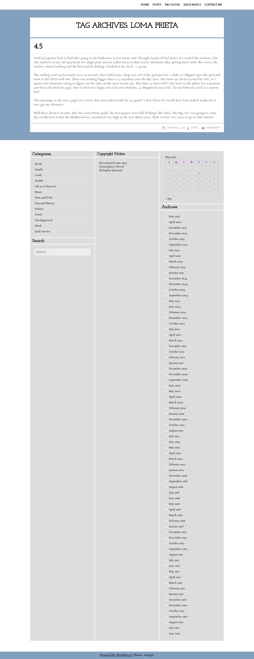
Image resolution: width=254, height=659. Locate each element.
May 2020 (174, 391)
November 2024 (178, 284)
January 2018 (176, 526)
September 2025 (178, 245)
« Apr (168, 199)
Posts (157, 5)
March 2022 (176, 340)
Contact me (213, 5)
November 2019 (178, 419)
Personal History (45, 203)
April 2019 (175, 453)
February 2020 (177, 408)
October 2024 (177, 290)
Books (38, 164)
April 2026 (175, 222)
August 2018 (176, 487)
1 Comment (213, 127)
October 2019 (177, 425)
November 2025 (178, 233)
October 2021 (176, 352)
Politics (39, 209)
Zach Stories (42, 231)
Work (38, 226)
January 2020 (176, 414)
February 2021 (177, 357)
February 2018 (177, 521)
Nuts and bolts (43, 198)
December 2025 (178, 228)
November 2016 (178, 605)
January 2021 (176, 363)
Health (39, 181)
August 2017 (176, 555)
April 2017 (175, 577)
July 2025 (174, 250)
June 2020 (175, 385)
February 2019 (177, 464)
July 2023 (174, 329)
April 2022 (175, 335)
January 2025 (176, 273)
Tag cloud (172, 5)
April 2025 (175, 256)
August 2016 (176, 622)
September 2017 (178, 549)
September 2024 (178, 295)
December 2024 (178, 278)
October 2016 (177, 611)
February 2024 (177, 312)
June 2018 (174, 498)
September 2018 (178, 481)
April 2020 (175, 397)
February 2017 (177, 588)
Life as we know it (45, 186)
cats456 (148, 655)
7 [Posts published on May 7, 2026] (198, 173)
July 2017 (174, 560)
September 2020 (178, 380)
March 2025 (176, 261)
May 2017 (174, 571)
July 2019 (174, 436)
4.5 (38, 47)
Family (39, 169)
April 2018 (175, 509)
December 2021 (177, 346)
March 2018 (175, 515)
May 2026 (174, 216)
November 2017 (178, 538)
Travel (38, 214)
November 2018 (178, 476)
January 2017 (176, 594)
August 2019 (176, 431)
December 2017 (177, 532)
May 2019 (174, 447)
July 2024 (174, 301)
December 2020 (178, 369)
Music (38, 192)
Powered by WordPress (115, 655)
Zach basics (192, 5)
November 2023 (178, 318)
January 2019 (176, 470)
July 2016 (174, 628)
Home (145, 5)
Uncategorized (43, 220)
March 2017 (175, 583)
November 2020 (178, 374)
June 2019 (174, 442)
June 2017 (174, 566)
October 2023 (177, 323)
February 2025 (177, 267)
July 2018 (174, 493)
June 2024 (174, 307)
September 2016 (178, 616)
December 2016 (178, 600)
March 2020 (176, 402)
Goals (38, 175)
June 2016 (174, 633)
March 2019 (176, 459)
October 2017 (176, 543)
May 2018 (174, 504)
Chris (194, 127)
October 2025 (177, 239)
